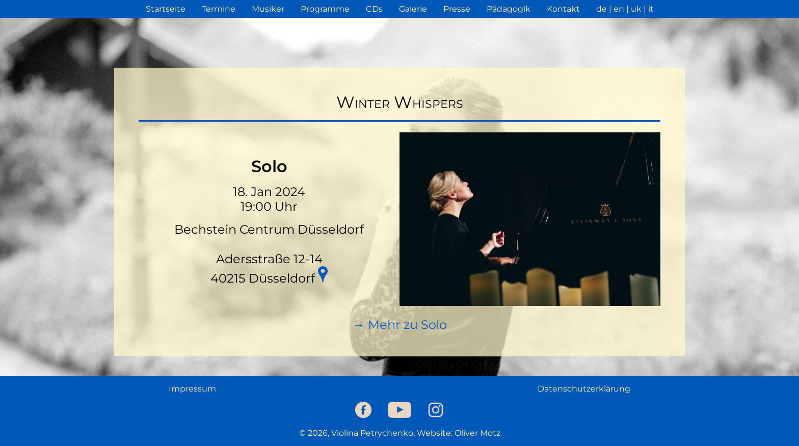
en (619, 9)
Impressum (192, 389)
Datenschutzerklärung (584, 389)
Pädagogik (508, 9)
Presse (456, 9)
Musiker (268, 9)
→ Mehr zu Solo (400, 324)
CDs (374, 9)
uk (636, 9)
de (601, 9)
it (651, 9)
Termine (218, 9)
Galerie (413, 9)
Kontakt (563, 9)
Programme (325, 9)
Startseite (165, 9)
